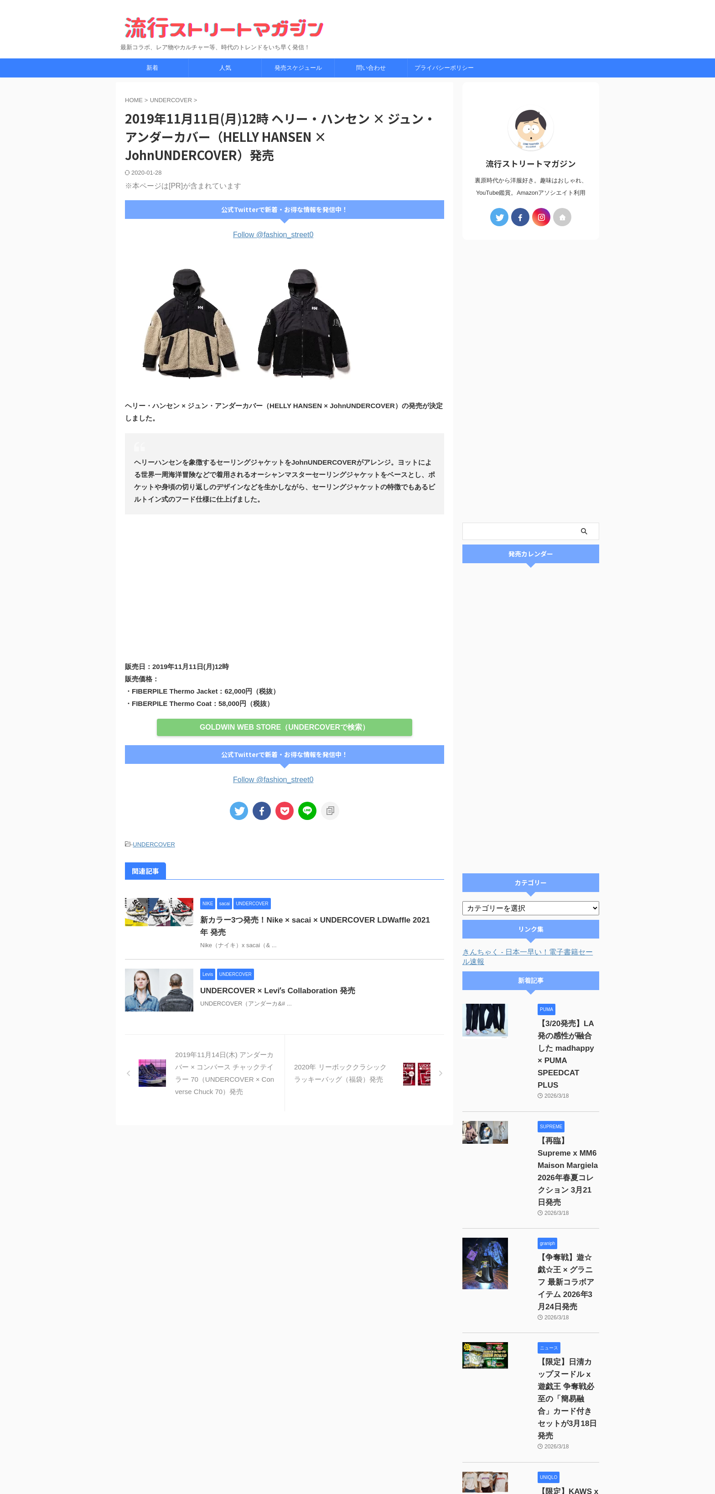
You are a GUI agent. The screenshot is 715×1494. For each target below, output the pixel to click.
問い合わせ (371, 67)
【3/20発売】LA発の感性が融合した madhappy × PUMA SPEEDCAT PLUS (554, 1036)
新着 (152, 67)
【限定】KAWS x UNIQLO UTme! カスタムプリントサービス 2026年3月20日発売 (554, 1369)
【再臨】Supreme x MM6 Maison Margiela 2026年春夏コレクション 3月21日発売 (556, 1116)
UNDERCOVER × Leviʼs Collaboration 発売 (296, 989)
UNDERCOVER (154, 843)
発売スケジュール (298, 67)
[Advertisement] (284, 587)
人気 (225, 67)
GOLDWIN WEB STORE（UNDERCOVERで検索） (284, 726)
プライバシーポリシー (444, 67)
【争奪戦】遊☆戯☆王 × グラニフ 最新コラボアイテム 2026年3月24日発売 (557, 1196)
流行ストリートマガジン (357, 1454)
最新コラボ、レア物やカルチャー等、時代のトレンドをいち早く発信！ (357, 1467)
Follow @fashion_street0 (273, 235)
